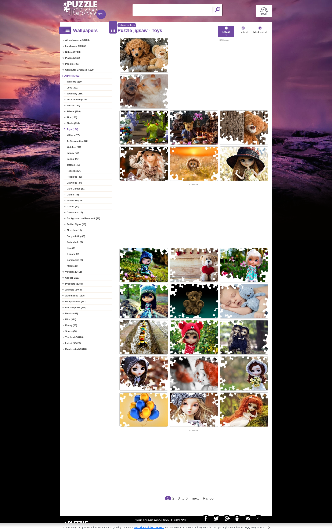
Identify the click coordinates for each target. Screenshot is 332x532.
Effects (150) (73, 111)
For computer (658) (75, 307)
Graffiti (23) (73, 206)
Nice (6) (71, 248)
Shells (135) (73, 123)
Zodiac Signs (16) (76, 224)
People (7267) (72, 64)
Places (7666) (72, 58)
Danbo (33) (73, 194)
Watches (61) (74, 147)
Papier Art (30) (75, 200)
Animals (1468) (73, 289)
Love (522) (72, 87)
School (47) (73, 159)
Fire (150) (72, 117)
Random (209, 498)
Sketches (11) (74, 230)
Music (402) (71, 313)
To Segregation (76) (77, 141)
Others (122, 25)
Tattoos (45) (73, 165)
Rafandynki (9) (75, 242)
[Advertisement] (224, 71)
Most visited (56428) (76, 349)
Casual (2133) (72, 278)
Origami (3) (73, 254)
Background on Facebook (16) (83, 218)
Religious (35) (74, 176)
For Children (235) (77, 99)
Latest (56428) (73, 343)
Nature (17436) (73, 52)
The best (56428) (74, 337)
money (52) (73, 153)
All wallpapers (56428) (77, 40)
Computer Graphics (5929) (79, 70)
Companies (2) (75, 260)
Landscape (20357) (75, 46)
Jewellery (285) (75, 93)
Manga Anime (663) (75, 301)
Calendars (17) (75, 212)
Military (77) (73, 135)
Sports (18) (71, 331)
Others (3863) (72, 75)
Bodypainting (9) (76, 236)
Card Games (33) (76, 188)
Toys (132, 25)
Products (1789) (74, 283)
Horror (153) (73, 105)
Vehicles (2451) (73, 272)
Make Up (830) (74, 81)
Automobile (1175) (75, 295)
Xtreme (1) (72, 266)
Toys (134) (72, 129)
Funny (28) (71, 325)
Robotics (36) (74, 171)
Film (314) (70, 319)
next (195, 498)
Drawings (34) (74, 182)
